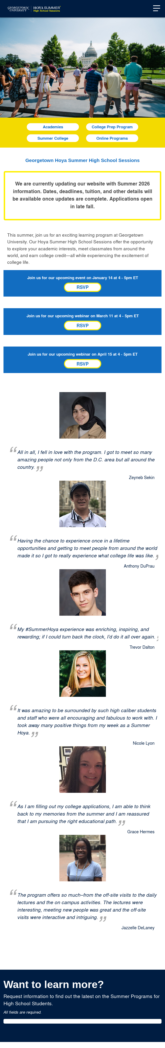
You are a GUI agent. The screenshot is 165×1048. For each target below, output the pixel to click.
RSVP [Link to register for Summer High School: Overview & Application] (83, 287)
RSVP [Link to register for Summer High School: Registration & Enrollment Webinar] (83, 325)
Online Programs (112, 138)
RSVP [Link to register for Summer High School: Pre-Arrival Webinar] (83, 363)
